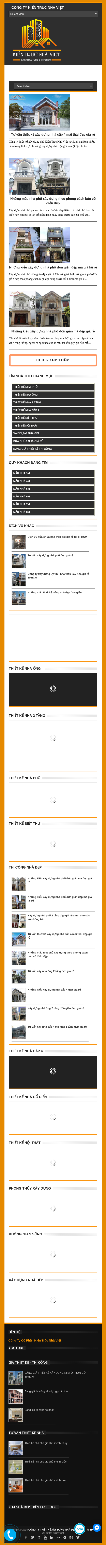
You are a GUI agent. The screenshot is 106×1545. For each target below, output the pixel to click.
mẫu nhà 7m (21, 504)
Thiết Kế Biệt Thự (24, 824)
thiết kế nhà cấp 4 (26, 410)
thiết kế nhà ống (25, 394)
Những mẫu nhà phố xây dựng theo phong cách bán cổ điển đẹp (53, 201)
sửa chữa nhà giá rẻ (28, 441)
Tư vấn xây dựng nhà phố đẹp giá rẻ (50, 555)
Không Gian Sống (25, 1234)
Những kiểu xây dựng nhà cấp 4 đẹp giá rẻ (54, 989)
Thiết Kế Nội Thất (25, 1143)
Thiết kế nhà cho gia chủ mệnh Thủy (46, 1443)
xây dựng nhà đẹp (26, 433)
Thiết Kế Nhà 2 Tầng (27, 716)
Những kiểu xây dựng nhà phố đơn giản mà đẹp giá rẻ (52, 331)
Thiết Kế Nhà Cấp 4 (26, 1051)
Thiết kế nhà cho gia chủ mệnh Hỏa (45, 1480)
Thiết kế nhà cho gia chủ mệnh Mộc (46, 1461)
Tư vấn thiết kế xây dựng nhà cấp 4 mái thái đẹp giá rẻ (53, 134)
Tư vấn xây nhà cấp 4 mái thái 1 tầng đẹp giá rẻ (57, 1026)
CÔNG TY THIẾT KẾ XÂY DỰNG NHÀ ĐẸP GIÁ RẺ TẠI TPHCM (63, 1529)
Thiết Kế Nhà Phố (25, 778)
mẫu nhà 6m (21, 496)
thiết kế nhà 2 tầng (27, 402)
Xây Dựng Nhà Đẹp (26, 1280)
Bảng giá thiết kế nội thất (39, 1409)
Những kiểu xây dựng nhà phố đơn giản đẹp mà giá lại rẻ (53, 267)
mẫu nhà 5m (21, 488)
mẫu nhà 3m (21, 473)
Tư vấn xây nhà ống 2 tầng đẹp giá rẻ (51, 971)
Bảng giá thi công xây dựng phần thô (46, 1391)
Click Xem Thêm (53, 360)
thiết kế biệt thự (25, 417)
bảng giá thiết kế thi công (32, 448)
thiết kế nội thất (25, 425)
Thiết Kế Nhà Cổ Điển (28, 1097)
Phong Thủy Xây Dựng (30, 1188)
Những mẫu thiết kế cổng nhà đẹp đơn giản (55, 592)
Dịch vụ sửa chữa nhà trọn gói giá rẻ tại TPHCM (57, 536)
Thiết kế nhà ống (25, 669)
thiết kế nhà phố (25, 386)
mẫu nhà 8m (21, 512)
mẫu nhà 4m (21, 481)
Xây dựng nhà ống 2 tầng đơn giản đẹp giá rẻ (56, 1008)
